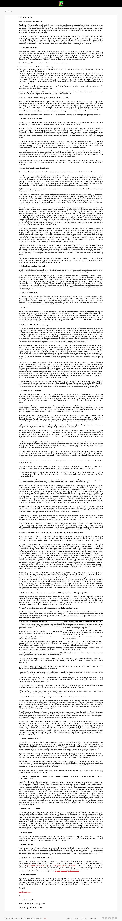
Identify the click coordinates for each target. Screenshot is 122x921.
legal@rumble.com (25, 892)
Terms (76, 918)
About (69, 918)
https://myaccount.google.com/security (67, 871)
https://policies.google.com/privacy (64, 865)
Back (10, 11)
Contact (93, 918)
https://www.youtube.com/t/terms (38, 865)
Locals (45, 918)
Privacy (84, 918)
